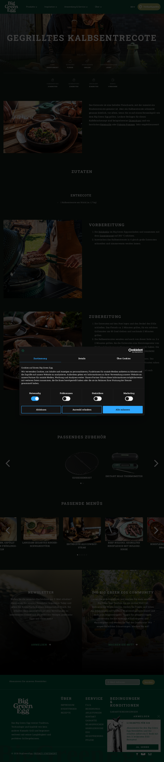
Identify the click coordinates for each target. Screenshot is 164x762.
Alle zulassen (123, 409)
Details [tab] (82, 358)
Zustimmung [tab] (40, 358)
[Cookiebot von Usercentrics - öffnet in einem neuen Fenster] (130, 351)
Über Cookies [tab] (124, 358)
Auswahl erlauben (82, 409)
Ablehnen (41, 409)
